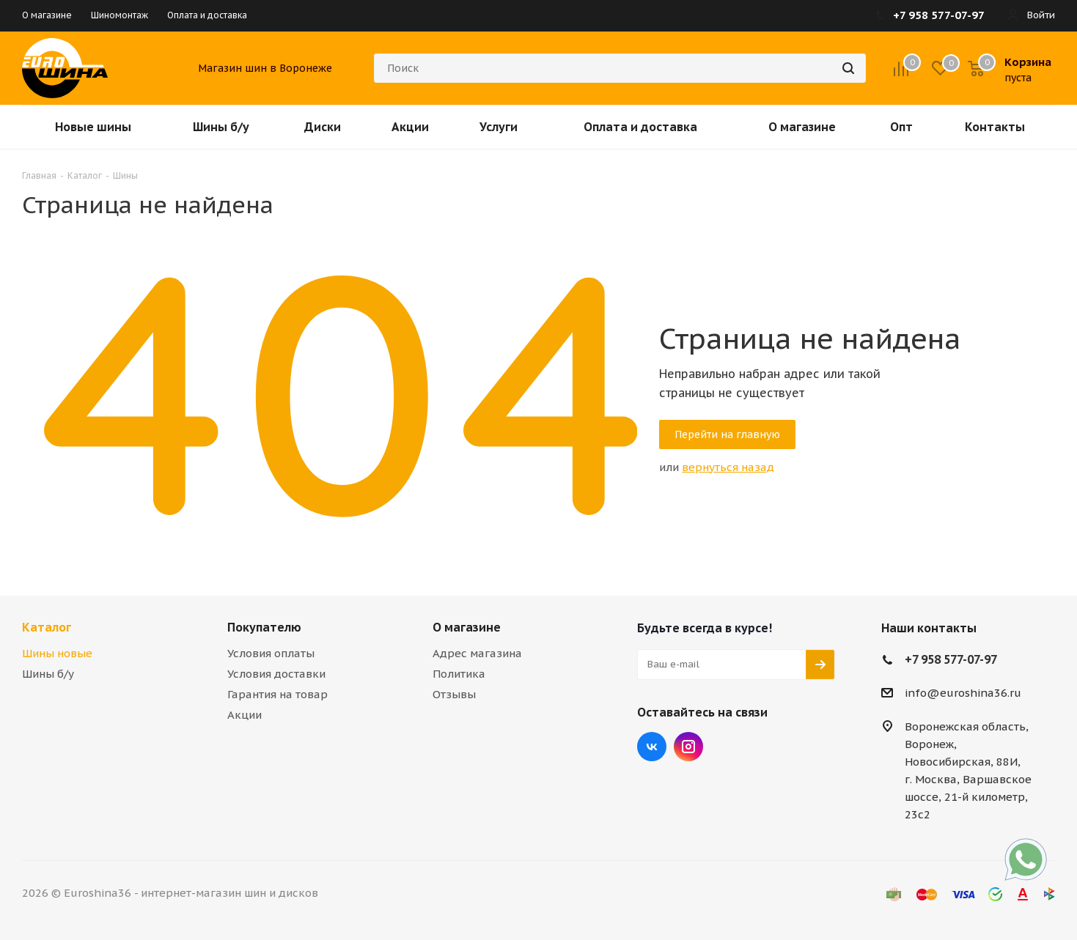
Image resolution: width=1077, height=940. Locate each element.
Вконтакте (651, 746)
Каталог (46, 627)
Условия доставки (276, 674)
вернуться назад (728, 467)
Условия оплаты (271, 653)
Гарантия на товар (277, 694)
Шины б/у (48, 674)
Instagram (688, 746)
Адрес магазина (477, 653)
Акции (244, 715)
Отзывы (454, 694)
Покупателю (264, 627)
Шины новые (57, 653)
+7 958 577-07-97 (951, 659)
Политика (459, 674)
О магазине (467, 627)
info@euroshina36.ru (963, 693)
